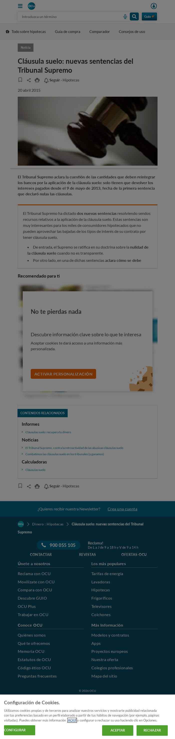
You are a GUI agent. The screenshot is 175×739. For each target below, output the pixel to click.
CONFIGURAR (14, 730)
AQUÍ (72, 720)
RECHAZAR (152, 730)
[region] (87, 717)
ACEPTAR (118, 730)
